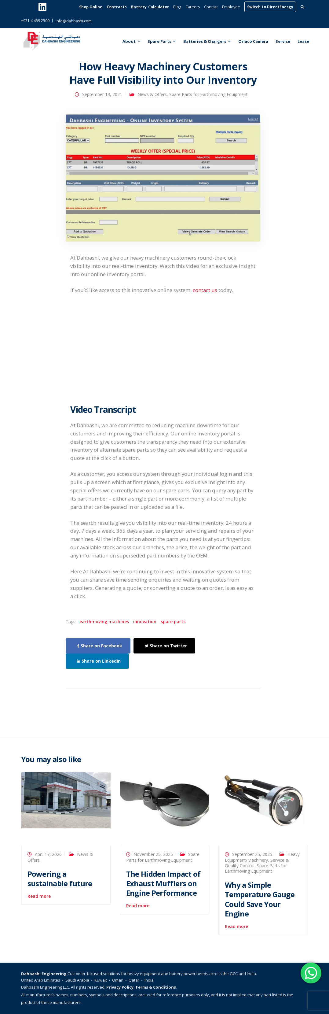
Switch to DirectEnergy (270, 6)
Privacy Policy (119, 987)
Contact (211, 6)
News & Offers (152, 94)
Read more (39, 896)
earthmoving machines (104, 621)
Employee (231, 6)
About (129, 41)
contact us (205, 290)
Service (283, 41)
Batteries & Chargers (204, 41)
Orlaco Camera (253, 41)
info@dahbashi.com (74, 21)
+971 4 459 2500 (35, 20)
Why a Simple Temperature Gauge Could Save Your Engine (259, 899)
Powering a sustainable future (59, 878)
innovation (144, 621)
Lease (303, 41)
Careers (192, 6)
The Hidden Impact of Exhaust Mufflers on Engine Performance (163, 883)
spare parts (173, 621)
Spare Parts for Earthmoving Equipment (208, 94)
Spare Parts (159, 41)
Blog (177, 6)
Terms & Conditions (155, 987)
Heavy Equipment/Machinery (262, 857)
